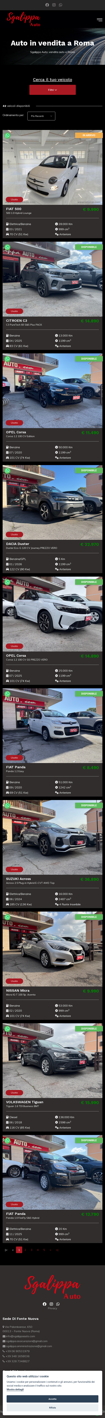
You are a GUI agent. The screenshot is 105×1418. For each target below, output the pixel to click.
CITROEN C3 (13, 320)
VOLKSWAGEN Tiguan (21, 1102)
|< (6, 1250)
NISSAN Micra (14, 990)
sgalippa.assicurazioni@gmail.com (25, 1341)
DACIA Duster (14, 544)
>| (57, 1250)
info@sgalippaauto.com (19, 1336)
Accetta (52, 1399)
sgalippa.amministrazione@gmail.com (27, 1346)
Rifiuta (52, 1407)
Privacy (52, 1308)
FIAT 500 (10, 209)
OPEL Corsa (13, 432)
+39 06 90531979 (16, 1351)
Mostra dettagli (15, 1389)
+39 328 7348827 (16, 1361)
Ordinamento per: (13, 115)
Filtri (52, 90)
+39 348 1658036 (16, 1356)
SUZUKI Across (15, 879)
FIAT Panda (12, 767)
